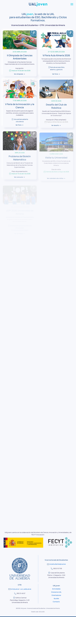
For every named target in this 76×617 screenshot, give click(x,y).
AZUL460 (42, 612)
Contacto (56, 602)
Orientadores (56, 595)
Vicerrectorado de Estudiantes (36, 608)
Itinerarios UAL (56, 592)
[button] (72, 4)
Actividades (56, 589)
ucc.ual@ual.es (25, 589)
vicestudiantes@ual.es (58, 564)
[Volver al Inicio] (38, 4)
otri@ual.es (15, 589)
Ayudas (56, 598)
